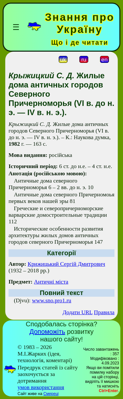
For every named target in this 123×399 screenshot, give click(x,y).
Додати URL (77, 312)
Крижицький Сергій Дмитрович (66, 264)
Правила (104, 312)
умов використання (41, 387)
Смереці (50, 393)
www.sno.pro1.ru (51, 300)
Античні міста (51, 282)
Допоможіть (47, 331)
